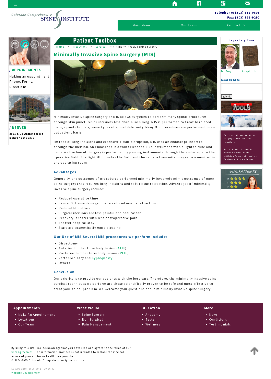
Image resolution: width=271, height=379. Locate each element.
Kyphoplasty (102, 258)
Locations (26, 319)
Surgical (101, 46)
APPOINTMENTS (26, 69)
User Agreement (22, 352)
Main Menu (141, 25)
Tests (150, 319)
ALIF (121, 248)
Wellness (153, 324)
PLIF (123, 253)
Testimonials (220, 324)
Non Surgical (92, 319)
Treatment (80, 46)
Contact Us (236, 25)
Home (60, 46)
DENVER (19, 127)
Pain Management (97, 324)
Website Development (25, 372)
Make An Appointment (36, 314)
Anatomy (152, 314)
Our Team (189, 25)
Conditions (218, 319)
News (213, 314)
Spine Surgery (93, 314)
